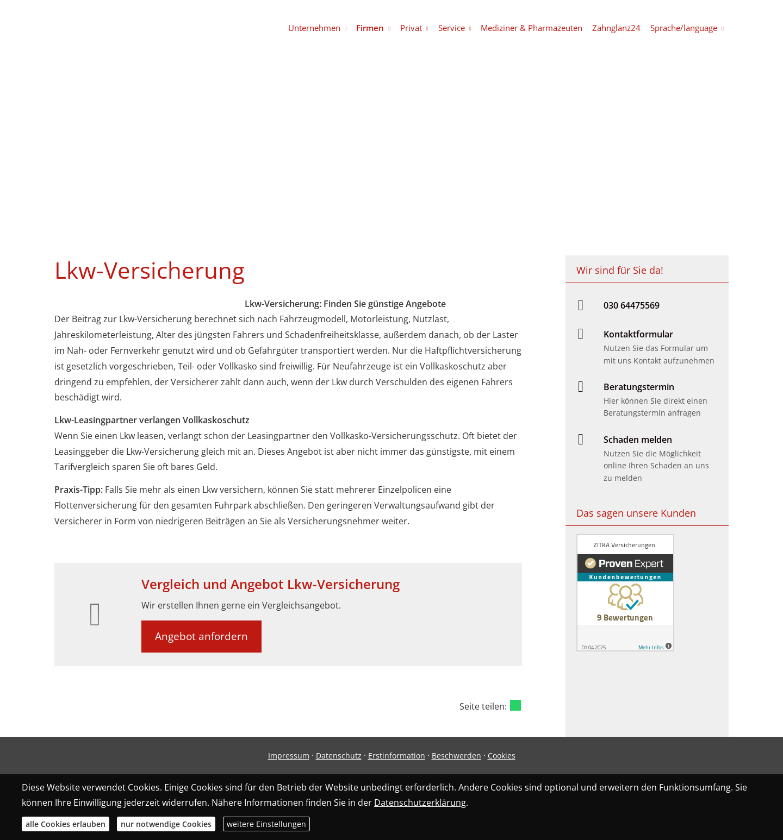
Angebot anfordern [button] (201, 636)
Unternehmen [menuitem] (314, 27)
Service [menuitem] (451, 27)
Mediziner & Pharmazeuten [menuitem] (531, 27)
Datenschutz (339, 755)
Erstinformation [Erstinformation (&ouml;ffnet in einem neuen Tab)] (396, 755)
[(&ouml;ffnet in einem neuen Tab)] (625, 648)
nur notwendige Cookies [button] (166, 824)
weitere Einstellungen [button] (266, 824)
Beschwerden (456, 755)
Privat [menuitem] (411, 27)
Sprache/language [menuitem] (683, 27)
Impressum (288, 755)
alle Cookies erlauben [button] (65, 824)
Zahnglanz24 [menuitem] (616, 27)
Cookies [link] (501, 755)
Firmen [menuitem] (370, 27)
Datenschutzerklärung (420, 802)
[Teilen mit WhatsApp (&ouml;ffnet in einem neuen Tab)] (515, 705)
